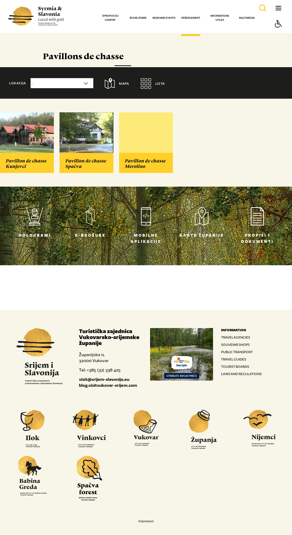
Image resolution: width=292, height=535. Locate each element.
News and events (163, 17)
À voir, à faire (138, 17)
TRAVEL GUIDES (233, 359)
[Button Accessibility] (278, 32)
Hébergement (190, 17)
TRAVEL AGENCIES (235, 337)
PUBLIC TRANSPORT (237, 352)
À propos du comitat (110, 17)
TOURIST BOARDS (235, 366)
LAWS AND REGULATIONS (241, 374)
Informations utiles (219, 17)
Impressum (146, 521)
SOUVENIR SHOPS (235, 344)
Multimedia (247, 17)
